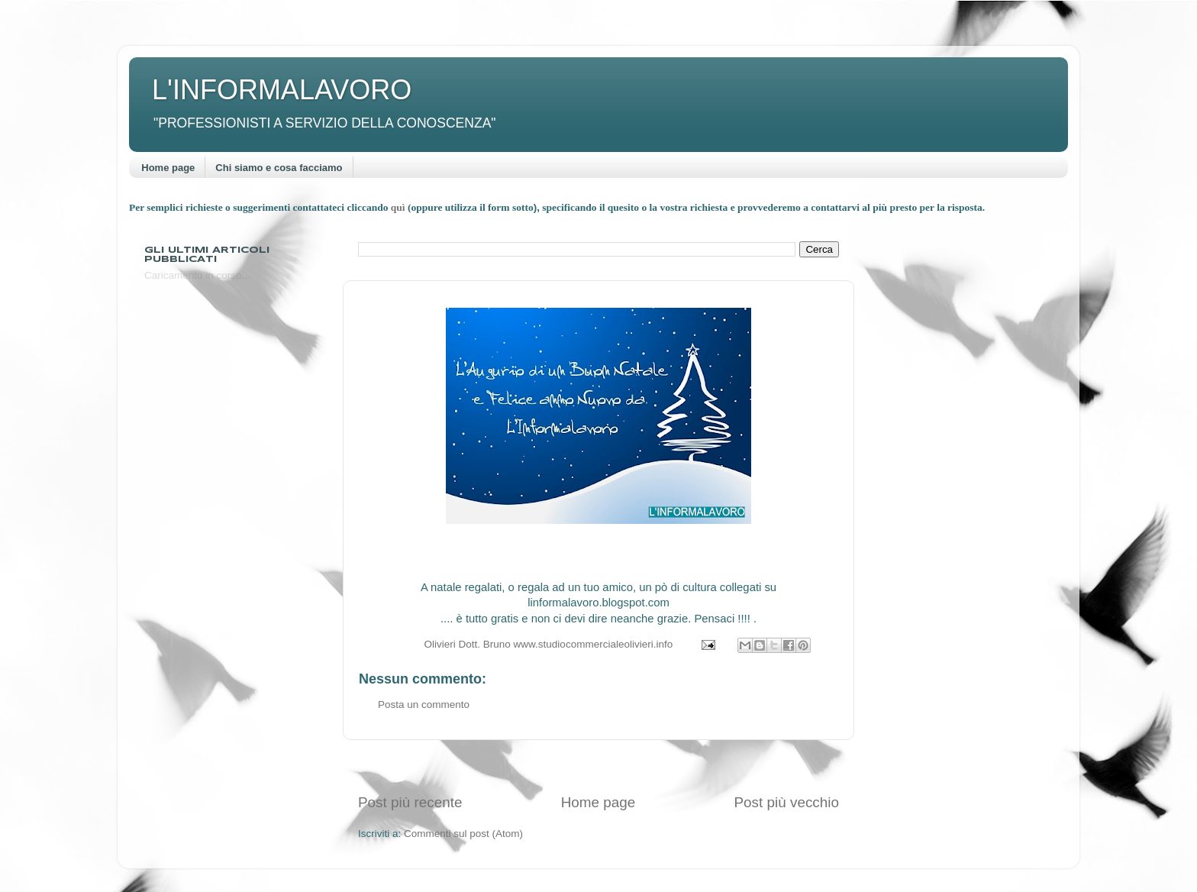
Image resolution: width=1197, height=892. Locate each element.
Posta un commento (423, 704)
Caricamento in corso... (197, 275)
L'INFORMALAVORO (281, 89)
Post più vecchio (786, 802)
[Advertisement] (598, 766)
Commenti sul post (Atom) (463, 833)
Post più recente (410, 802)
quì (399, 207)
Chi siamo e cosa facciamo (278, 167)
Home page (168, 167)
